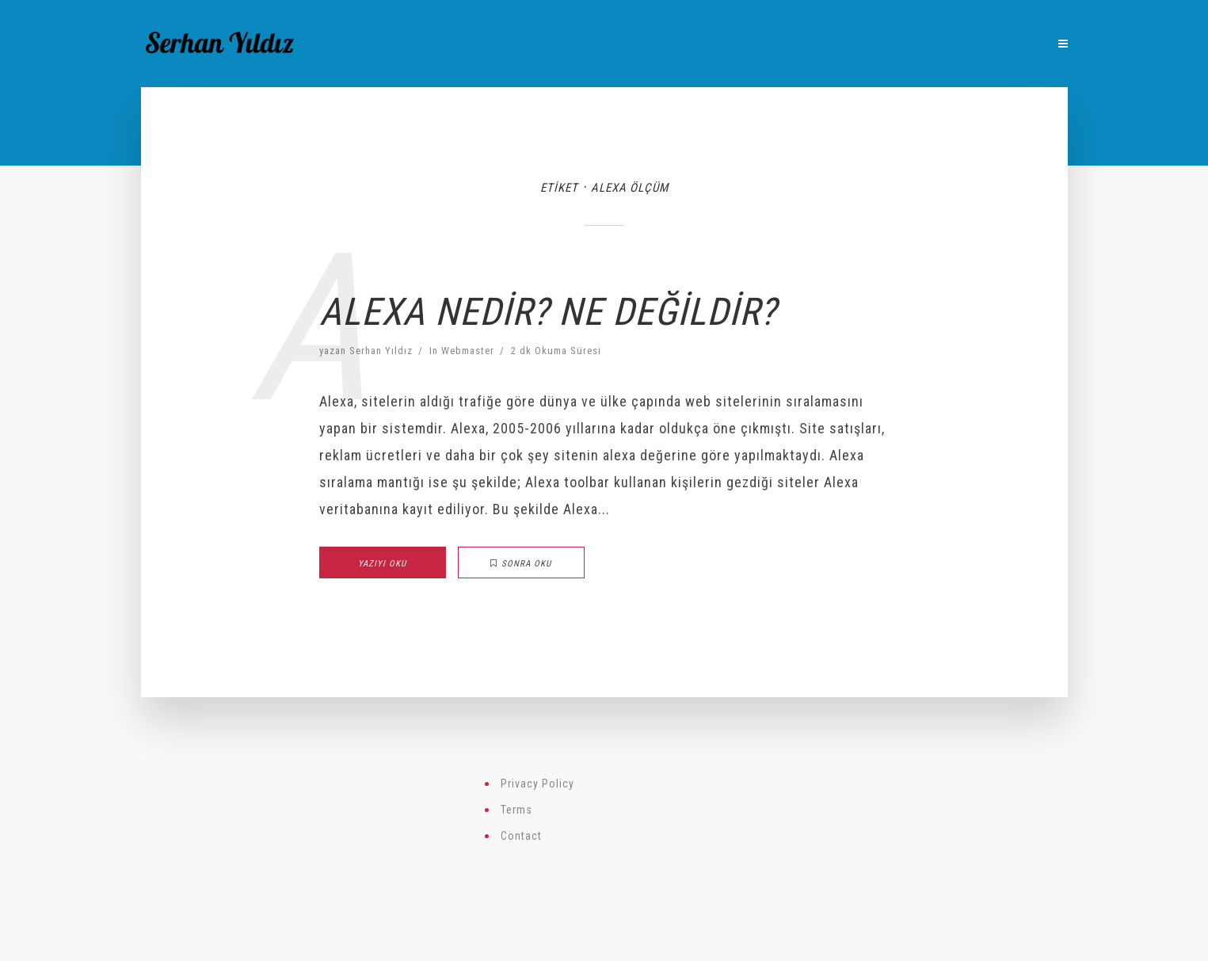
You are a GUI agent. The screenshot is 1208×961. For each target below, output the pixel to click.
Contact (521, 835)
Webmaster (467, 351)
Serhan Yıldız (381, 351)
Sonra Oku (520, 564)
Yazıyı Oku (382, 564)
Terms (516, 809)
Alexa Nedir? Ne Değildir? (547, 311)
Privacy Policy (537, 783)
